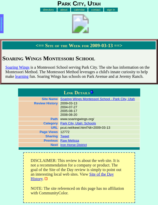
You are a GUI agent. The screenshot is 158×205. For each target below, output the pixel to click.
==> (118, 45)
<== (40, 45)
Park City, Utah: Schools (78, 123)
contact (95, 9)
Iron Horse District (73, 145)
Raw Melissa (69, 140)
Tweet (64, 136)
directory (48, 9)
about (63, 9)
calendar (79, 9)
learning (21, 76)
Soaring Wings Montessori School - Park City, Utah (97, 99)
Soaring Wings (17, 67)
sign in (111, 9)
